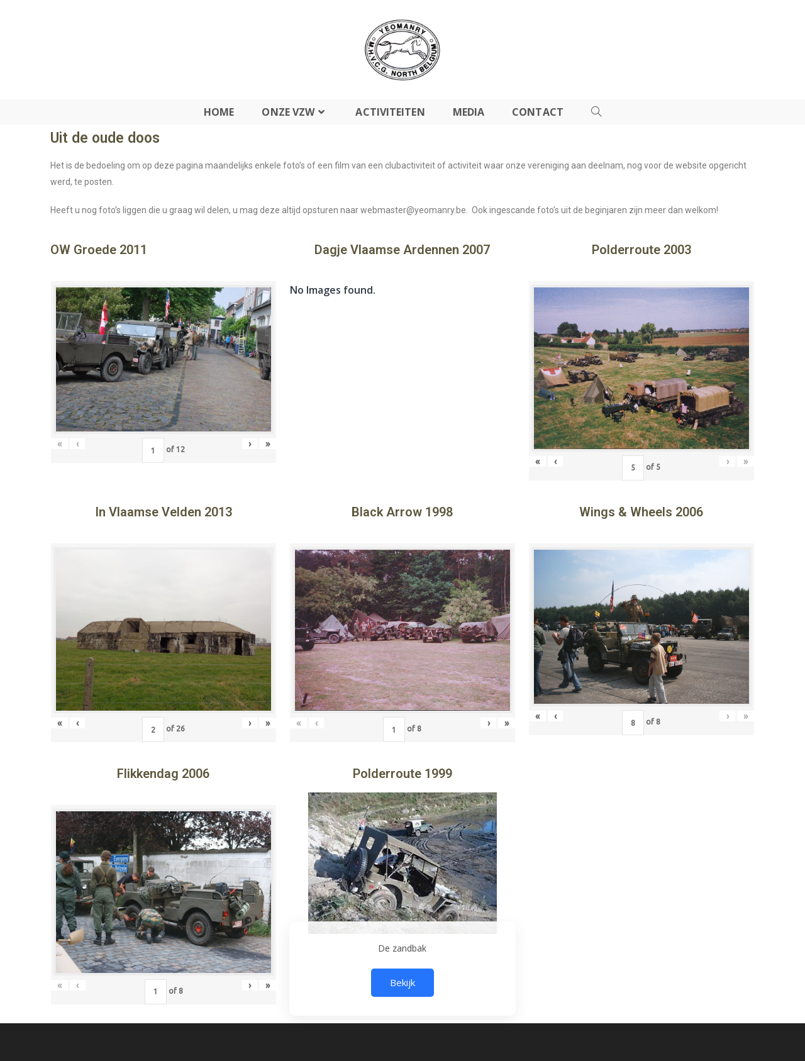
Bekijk (402, 982)
